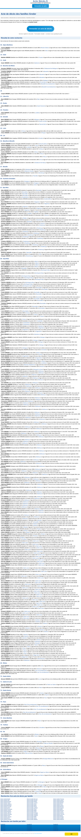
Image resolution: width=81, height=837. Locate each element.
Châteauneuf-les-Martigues (50, 67)
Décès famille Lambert (32, 807)
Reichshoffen (40, 219)
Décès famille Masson (58, 818)
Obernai (46, 214)
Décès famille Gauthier (32, 813)
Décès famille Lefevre (5, 812)
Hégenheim (41, 327)
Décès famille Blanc (58, 808)
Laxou (36, 144)
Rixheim (26, 530)
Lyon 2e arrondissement (41, 669)
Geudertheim (25, 196)
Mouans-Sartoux (45, 47)
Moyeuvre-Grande (29, 170)
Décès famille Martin (5, 798)
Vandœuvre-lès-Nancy (40, 162)
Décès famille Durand (32, 799)
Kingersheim (26, 355)
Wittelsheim (27, 659)
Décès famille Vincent (5, 809)
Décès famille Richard (5, 801)
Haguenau (37, 201)
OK (71, 833)
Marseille (46, 70)
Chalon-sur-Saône (51, 683)
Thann (35, 644)
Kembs (40, 353)
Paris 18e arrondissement (29, 711)
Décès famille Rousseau (6, 808)
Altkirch (36, 260)
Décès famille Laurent (32, 802)
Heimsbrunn (37, 333)
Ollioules (37, 733)
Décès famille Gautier (58, 817)
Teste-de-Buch (42, 123)
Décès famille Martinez (5, 811)
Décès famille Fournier (5, 806)
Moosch (42, 365)
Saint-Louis (36, 540)
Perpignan (26, 180)
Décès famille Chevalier (6, 813)
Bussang (39, 741)
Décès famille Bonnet (58, 806)
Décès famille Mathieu (32, 818)
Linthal (43, 360)
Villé (40, 253)
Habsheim (40, 325)
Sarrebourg (41, 172)
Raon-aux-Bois (28, 752)
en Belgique (39, 789)
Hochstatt (44, 349)
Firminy (23, 130)
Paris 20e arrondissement (45, 713)
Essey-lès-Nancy (43, 143)
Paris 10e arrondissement (30, 703)
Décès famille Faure (31, 808)
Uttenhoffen (29, 251)
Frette (40, 686)
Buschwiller (39, 287)
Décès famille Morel (5, 807)
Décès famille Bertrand (5, 804)
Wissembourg (29, 255)
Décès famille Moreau (58, 801)
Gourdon (41, 137)
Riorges (43, 132)
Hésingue (42, 336)
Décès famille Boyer (58, 814)
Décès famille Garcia (58, 804)
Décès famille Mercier (58, 809)
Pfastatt (35, 523)
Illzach (38, 352)
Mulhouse (41, 370)
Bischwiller (38, 189)
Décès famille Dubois (58, 799)
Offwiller (25, 217)
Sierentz (45, 622)
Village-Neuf (36, 654)
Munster (39, 519)
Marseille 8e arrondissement (48, 83)
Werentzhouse (41, 658)
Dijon (38, 98)
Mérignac (37, 118)
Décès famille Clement (5, 816)
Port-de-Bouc (43, 81)
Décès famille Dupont (58, 807)
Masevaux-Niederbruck (29, 364)
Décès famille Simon (5, 802)
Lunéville (29, 146)
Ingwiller (36, 211)
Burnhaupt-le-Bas (45, 269)
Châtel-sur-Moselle (48, 742)
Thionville (35, 175)
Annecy (42, 692)
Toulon (35, 735)
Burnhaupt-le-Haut (27, 285)
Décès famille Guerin (58, 811)
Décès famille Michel (58, 802)
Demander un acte (40, 6)
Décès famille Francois (58, 813)
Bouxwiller (24, 191)
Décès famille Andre (31, 811)
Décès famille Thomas (58, 798)
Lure (40, 678)
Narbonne (37, 62)
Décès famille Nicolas (58, 816)
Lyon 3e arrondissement (43, 671)
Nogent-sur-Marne (44, 771)
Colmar (35, 314)
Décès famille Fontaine (32, 812)
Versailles (42, 726)
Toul (41, 159)
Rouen (39, 720)
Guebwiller (40, 320)
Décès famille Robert (32, 801)
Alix (42, 665)
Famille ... (3, 823)
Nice (47, 50)
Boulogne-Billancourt (48, 758)
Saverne (43, 222)
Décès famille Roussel (5, 818)
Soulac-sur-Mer (42, 120)
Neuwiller (36, 521)
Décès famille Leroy (31, 803)
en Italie (44, 786)
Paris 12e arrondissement (42, 705)
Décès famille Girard (32, 806)
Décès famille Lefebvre (5, 803)
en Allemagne (41, 781)
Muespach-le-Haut (37, 368)
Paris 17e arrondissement (40, 708)
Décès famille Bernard (32, 798)
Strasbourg (42, 224)
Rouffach (22, 536)
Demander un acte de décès (40, 28)
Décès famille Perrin (5, 814)
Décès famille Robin (31, 816)
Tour (45, 697)
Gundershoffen (47, 198)
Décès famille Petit (4, 799)
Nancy (41, 148)
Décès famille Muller (32, 809)
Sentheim (37, 619)
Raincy (43, 764)
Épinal (37, 747)
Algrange (28, 168)
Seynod (47, 694)
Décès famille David (31, 804)
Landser (38, 358)
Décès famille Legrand (32, 814)
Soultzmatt (37, 640)
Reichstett (29, 221)
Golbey (25, 750)
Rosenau (35, 535)
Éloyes (41, 745)
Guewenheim (26, 322)
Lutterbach (44, 362)
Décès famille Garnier (58, 812)
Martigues (45, 79)
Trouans (41, 56)
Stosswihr (37, 642)
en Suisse (36, 790)
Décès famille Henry (31, 817)
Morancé (39, 668)
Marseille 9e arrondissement (49, 86)
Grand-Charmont (41, 105)
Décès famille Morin (5, 817)
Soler (35, 184)
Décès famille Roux (58, 803)
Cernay (27, 312)
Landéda (37, 112)
